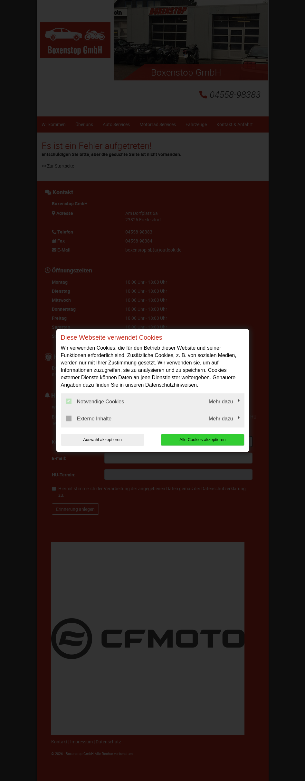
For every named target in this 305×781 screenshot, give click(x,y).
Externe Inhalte (89, 418)
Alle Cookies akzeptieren (203, 439)
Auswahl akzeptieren (102, 439)
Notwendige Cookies (95, 401)
